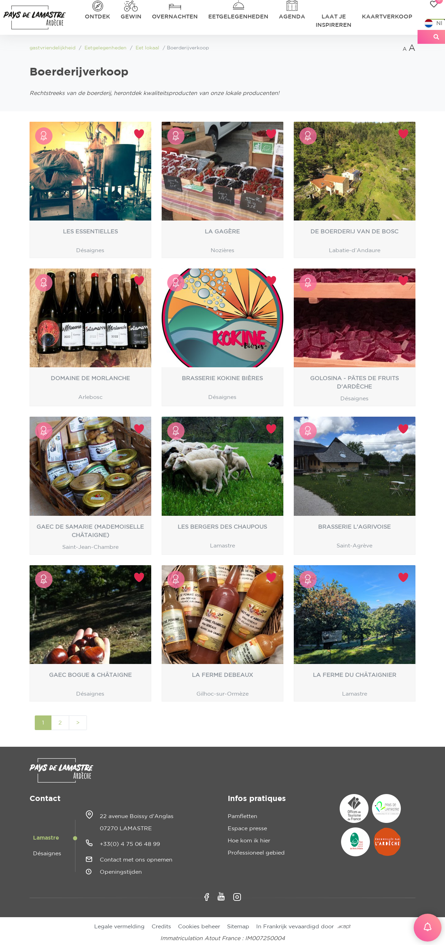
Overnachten (175, 16)
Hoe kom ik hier (249, 840)
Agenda (292, 16)
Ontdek (97, 16)
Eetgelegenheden (238, 16)
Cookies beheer (199, 926)
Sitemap (238, 926)
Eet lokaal (147, 48)
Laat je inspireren (333, 21)
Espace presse (247, 828)
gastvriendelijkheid (52, 48)
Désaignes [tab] (47, 853)
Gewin (131, 16)
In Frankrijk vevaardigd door (303, 926)
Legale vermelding (119, 926)
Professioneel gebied (256, 853)
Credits (161, 926)
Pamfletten (242, 816)
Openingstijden (121, 872)
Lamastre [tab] (46, 838)
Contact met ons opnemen (136, 860)
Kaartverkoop (387, 16)
